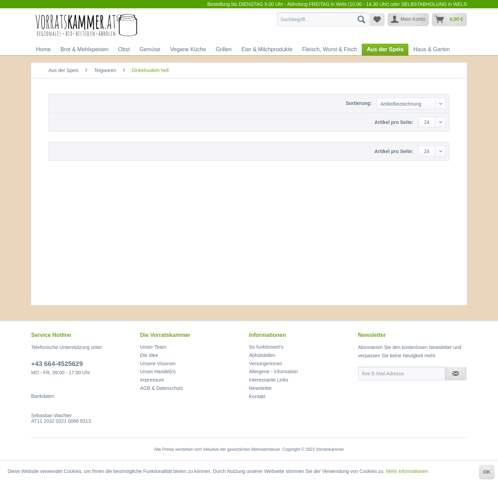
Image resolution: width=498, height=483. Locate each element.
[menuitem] (323, 19)
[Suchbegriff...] (323, 19)
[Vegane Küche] (188, 49)
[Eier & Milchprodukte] (267, 49)
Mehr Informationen (407, 471)
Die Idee (149, 355)
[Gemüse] (150, 49)
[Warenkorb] (449, 19)
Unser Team (153, 347)
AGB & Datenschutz (161, 388)
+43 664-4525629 (57, 363)
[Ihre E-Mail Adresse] (401, 374)
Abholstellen (262, 355)
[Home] (43, 49)
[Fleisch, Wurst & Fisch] (329, 49)
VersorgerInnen (265, 363)
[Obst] (124, 49)
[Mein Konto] (408, 19)
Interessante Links (268, 380)
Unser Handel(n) (158, 371)
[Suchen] (361, 19)
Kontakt (257, 396)
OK (486, 472)
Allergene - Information (273, 371)
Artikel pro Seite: (394, 122)
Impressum (152, 380)
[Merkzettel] (377, 19)
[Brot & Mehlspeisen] (84, 49)
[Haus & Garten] (431, 49)
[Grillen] (224, 49)
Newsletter (260, 388)
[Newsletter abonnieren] (456, 374)
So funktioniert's (266, 347)
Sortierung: (359, 103)
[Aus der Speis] (385, 49)
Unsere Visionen (157, 363)
